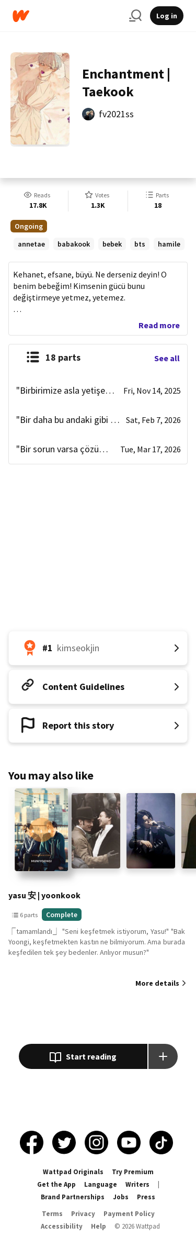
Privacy (83, 1213)
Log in (166, 15)
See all (167, 358)
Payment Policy (129, 1213)
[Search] (135, 15)
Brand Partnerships (73, 1197)
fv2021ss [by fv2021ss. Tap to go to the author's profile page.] (116, 114)
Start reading (83, 1057)
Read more (159, 325)
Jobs (121, 1197)
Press (146, 1197)
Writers (137, 1184)
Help (98, 1226)
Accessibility (62, 1226)
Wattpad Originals (73, 1171)
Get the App (56, 1184)
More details (157, 983)
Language (100, 1184)
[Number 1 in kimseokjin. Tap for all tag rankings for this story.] (98, 648)
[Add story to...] (163, 1056)
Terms (52, 1213)
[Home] (67, 16)
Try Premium (133, 1171)
